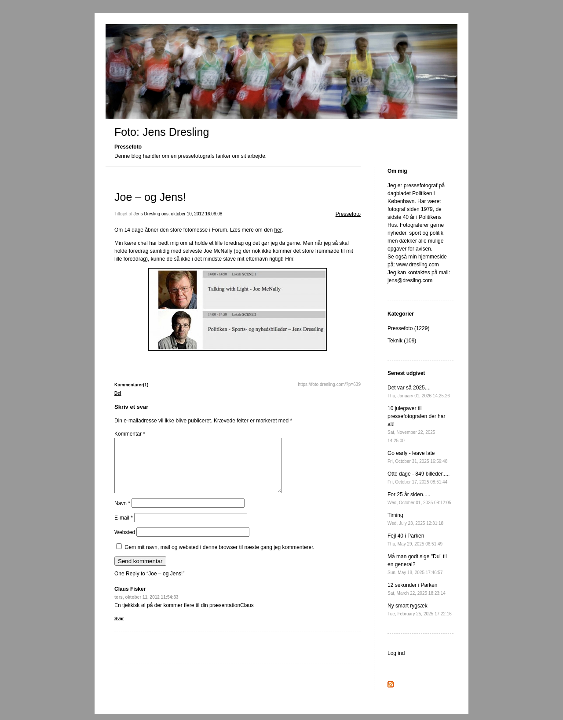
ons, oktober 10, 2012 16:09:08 (191, 213)
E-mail (123, 528)
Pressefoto (348, 214)
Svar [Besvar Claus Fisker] (119, 629)
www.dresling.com (417, 265)
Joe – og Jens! (150, 197)
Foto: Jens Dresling (161, 132)
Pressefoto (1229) (408, 328)
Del (117, 393)
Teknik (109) (402, 341)
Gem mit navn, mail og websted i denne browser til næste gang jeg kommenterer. (219, 558)
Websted (124, 543)
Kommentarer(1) (131, 384)
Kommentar (129, 434)
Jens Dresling (147, 213)
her (278, 230)
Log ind (396, 653)
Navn (122, 514)
